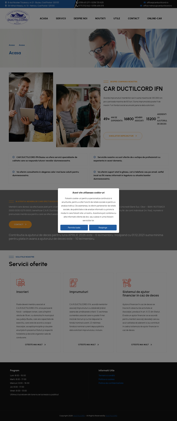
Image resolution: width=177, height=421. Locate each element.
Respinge (103, 227)
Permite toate (74, 227)
